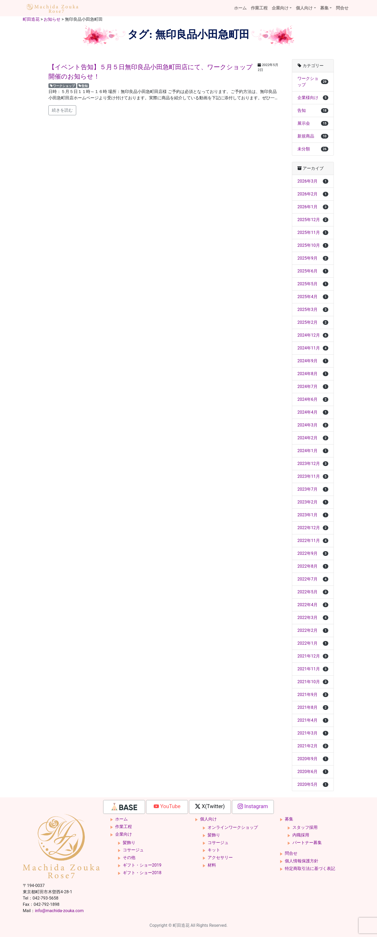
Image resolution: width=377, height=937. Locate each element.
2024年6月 (312, 399)
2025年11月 (312, 232)
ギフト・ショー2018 (142, 872)
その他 (129, 857)
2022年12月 (312, 527)
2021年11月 (312, 668)
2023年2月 (312, 502)
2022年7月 (312, 579)
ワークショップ (62, 85)
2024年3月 (312, 425)
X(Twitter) (210, 806)
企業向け (280, 8)
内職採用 (300, 834)
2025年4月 (312, 296)
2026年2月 (312, 193)
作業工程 (259, 8)
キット (214, 849)
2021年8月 (312, 707)
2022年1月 (312, 643)
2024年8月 (312, 373)
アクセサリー (220, 857)
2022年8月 (312, 566)
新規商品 (312, 136)
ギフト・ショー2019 (142, 865)
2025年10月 (312, 245)
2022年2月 (312, 630)
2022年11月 (312, 540)
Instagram (253, 806)
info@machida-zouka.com (59, 910)
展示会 (312, 123)
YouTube (167, 806)
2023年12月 (312, 463)
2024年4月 (312, 412)
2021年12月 (312, 656)
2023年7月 (312, 489)
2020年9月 (312, 758)
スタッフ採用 (305, 827)
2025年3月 (312, 309)
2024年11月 (312, 348)
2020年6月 (312, 771)
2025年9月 (312, 258)
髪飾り (129, 842)
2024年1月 (312, 450)
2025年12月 (312, 219)
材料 (212, 865)
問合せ (342, 8)
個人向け (304, 8)
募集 (324, 8)
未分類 (312, 148)
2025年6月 (312, 271)
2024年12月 (312, 335)
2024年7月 (312, 386)
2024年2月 (312, 437)
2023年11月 (312, 476)
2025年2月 (312, 322)
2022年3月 (312, 617)
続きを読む (62, 110)
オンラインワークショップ (233, 827)
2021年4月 (312, 720)
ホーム (240, 8)
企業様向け (312, 97)
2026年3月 (312, 181)
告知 (83, 85)
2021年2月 (312, 745)
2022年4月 (312, 604)
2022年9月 (312, 553)
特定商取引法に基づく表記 (310, 868)
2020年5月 (312, 784)
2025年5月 (312, 283)
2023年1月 (312, 514)
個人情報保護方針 (301, 860)
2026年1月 (312, 206)
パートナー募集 (307, 842)
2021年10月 (312, 681)
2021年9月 (312, 694)
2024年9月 (312, 360)
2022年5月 (312, 591)
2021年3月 (312, 733)
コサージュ (133, 849)
